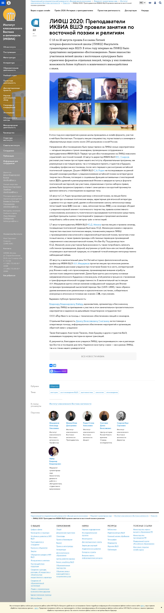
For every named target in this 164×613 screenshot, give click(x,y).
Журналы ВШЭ (113, 546)
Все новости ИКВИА (92, 356)
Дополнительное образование (62, 554)
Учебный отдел (10, 75)
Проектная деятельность (9, 81)
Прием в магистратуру (64, 546)
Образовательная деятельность (10, 69)
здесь (142, 606)
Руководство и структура (40, 533)
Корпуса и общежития (39, 548)
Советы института (11, 145)
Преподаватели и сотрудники (37, 543)
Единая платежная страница (41, 595)
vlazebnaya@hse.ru (10, 192)
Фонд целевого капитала (40, 560)
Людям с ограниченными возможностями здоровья (40, 590)
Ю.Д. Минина (94, 224)
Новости (154, 516)
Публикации (8, 156)
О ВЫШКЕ (35, 525)
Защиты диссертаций (89, 545)
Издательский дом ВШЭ (116, 533)
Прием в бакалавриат (64, 539)
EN (144, 3)
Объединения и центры (10, 119)
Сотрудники (8, 150)
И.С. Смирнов (122, 156)
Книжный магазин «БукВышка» (118, 536)
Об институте (9, 47)
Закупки (33, 551)
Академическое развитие (91, 549)
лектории (54, 392)
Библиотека (112, 529)
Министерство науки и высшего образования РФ (143, 530)
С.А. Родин (99, 170)
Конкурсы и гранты (89, 552)
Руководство (8, 132)
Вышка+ (59, 543)
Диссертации (131, 10)
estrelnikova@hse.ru (10, 206)
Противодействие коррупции (37, 565)
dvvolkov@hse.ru (9, 180)
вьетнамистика (87, 392)
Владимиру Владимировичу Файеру (66, 303)
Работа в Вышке (36, 598)
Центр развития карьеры (65, 559)
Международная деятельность (10, 126)
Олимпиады (60, 536)
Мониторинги (87, 539)
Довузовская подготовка (65, 533)
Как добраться (9, 275)
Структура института (7, 139)
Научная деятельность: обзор (9, 97)
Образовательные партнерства (63, 566)
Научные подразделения (91, 529)
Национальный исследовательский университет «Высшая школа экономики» (59, 516)
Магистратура (9, 57)
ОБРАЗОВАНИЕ (63, 525)
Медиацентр (112, 543)
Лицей (58, 529)
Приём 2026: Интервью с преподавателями (74, 10)
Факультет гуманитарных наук (101, 516)
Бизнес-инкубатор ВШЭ (65, 562)
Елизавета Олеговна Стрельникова (11, 202)
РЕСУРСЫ (112, 525)
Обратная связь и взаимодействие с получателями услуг (63, 574)
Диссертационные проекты (11, 89)
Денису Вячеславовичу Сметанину (92, 321)
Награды (145, 10)
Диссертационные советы (92, 542)
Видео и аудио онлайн (40, 10)
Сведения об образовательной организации (37, 583)
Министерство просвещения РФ (139, 536)
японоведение (112, 392)
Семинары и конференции (9, 106)
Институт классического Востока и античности (70, 403)
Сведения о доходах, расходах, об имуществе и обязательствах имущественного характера (41, 573)
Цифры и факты (36, 529)
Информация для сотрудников (10, 162)
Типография (112, 539)
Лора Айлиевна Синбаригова (9, 217)
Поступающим (9, 52)
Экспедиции (8, 112)
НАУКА (85, 525)
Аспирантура (8, 62)
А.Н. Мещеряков (81, 263)
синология (100, 392)
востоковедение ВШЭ (69, 392)
